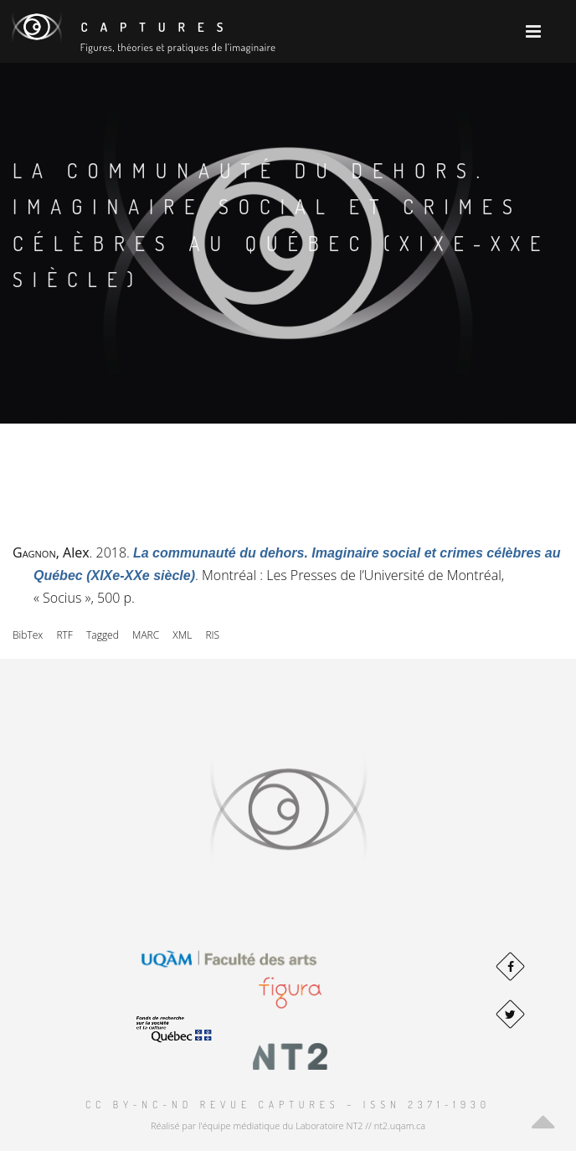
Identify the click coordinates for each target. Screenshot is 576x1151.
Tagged (102, 635)
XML (182, 635)
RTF (64, 635)
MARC (145, 635)
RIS (212, 635)
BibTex (28, 635)
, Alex (51, 552)
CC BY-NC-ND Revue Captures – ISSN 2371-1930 (288, 1104)
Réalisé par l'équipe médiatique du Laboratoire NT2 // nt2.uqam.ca (288, 1125)
